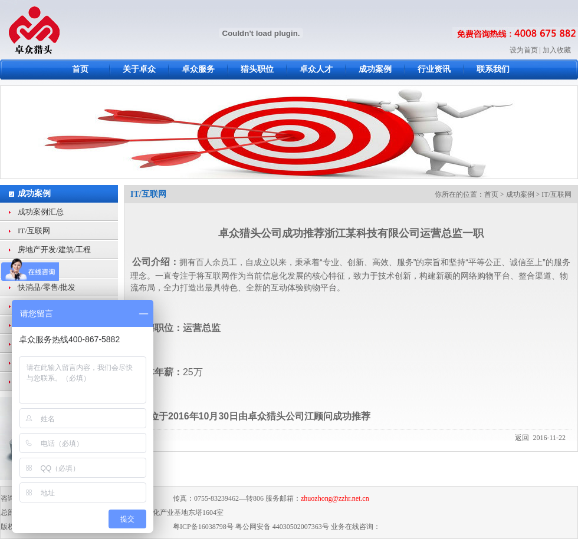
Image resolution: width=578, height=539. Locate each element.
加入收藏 (557, 50)
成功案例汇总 (41, 211)
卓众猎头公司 (276, 416)
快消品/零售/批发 (46, 287)
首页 (491, 194)
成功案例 (34, 193)
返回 (522, 438)
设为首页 (524, 50)
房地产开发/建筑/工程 (54, 249)
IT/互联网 (34, 230)
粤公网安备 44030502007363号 (282, 527)
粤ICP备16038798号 (203, 527)
